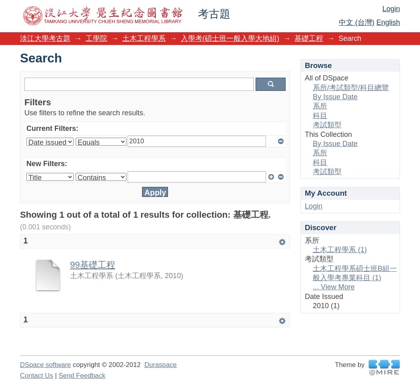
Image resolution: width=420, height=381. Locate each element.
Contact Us (36, 375)
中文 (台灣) (356, 22)
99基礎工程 (92, 265)
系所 (320, 106)
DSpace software (45, 365)
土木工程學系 (144, 38)
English (388, 22)
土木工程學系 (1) (340, 250)
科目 (320, 116)
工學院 (96, 38)
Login (391, 9)
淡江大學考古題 (45, 38)
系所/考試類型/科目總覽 (351, 88)
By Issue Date (335, 97)
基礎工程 (308, 38)
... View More (334, 287)
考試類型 (327, 125)
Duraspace (160, 365)
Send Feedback (81, 375)
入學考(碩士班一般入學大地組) (230, 38)
